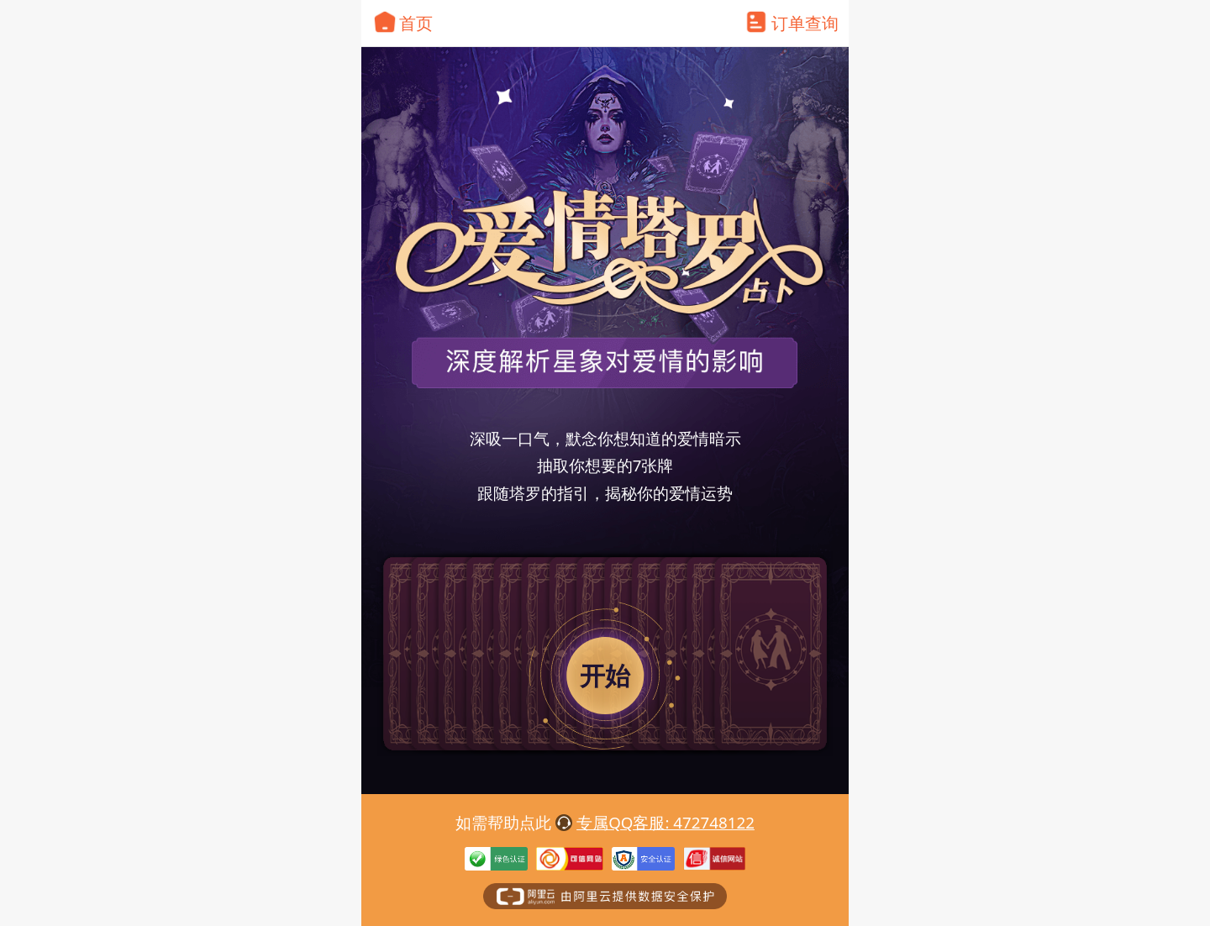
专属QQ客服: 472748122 (665, 822)
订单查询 (805, 23)
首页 (416, 23)
